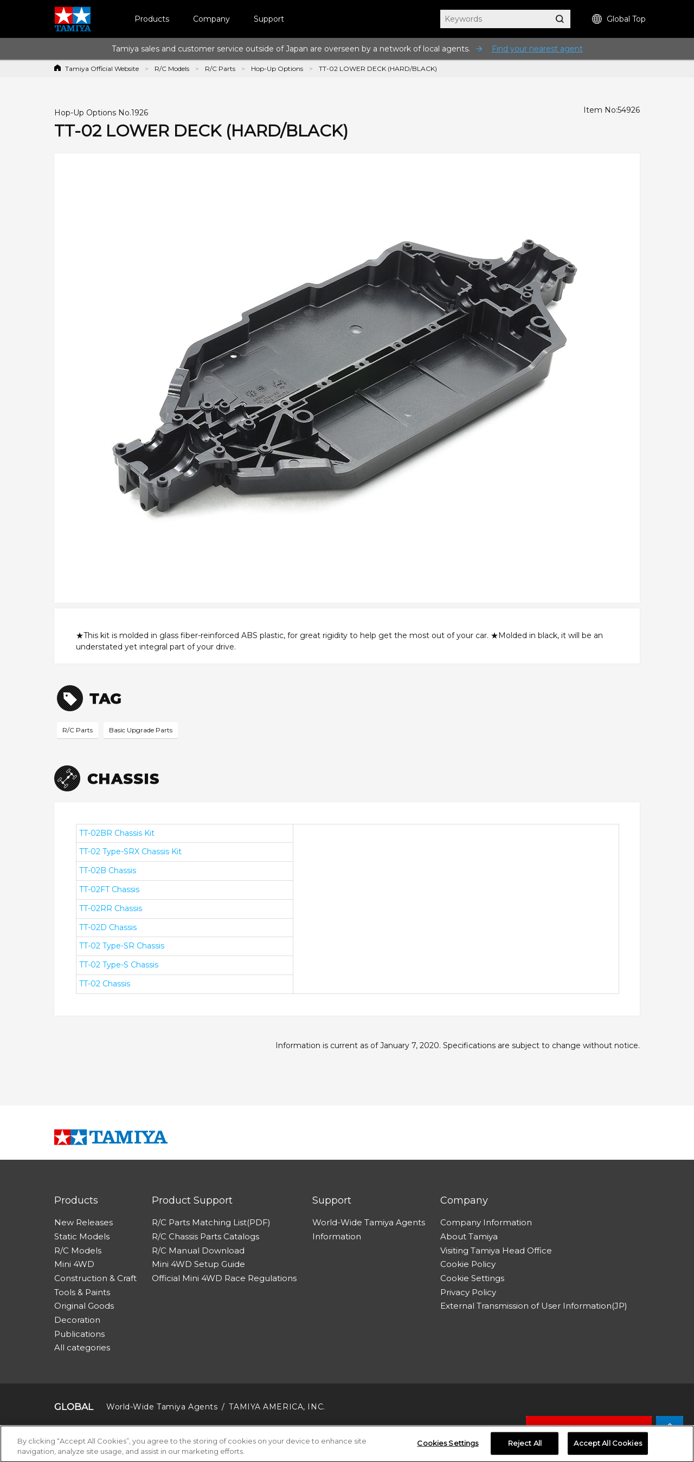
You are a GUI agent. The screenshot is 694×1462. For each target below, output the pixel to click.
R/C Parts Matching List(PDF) (211, 1222)
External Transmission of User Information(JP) (533, 1306)
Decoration (77, 1320)
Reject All (525, 1445)
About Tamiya (469, 1236)
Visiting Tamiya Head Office (496, 1250)
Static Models (82, 1236)
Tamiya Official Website (102, 68)
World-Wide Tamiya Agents (368, 1222)
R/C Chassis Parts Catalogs (205, 1236)
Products (151, 19)
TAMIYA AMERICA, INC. (277, 1407)
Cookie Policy (468, 1264)
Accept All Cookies (607, 1445)
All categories (82, 1347)
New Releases (83, 1222)
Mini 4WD (74, 1264)
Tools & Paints (82, 1292)
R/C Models (172, 68)
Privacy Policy (468, 1292)
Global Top (619, 19)
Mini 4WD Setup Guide (198, 1264)
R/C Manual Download (198, 1250)
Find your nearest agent (537, 49)
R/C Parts (220, 68)
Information (336, 1236)
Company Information (486, 1222)
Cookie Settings (472, 1278)
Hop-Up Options (277, 68)
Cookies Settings (447, 1445)
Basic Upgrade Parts (140, 730)
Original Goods (84, 1306)
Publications (79, 1334)
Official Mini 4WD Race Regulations (224, 1278)
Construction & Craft (95, 1278)
